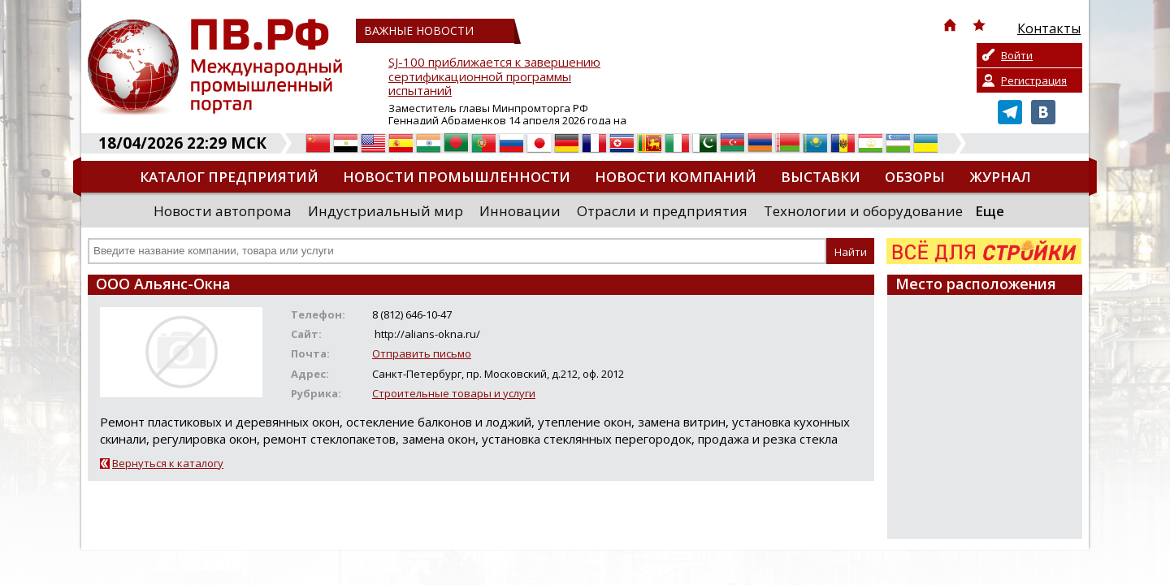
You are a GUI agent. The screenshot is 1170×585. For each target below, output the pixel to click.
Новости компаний (675, 176)
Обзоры (915, 176)
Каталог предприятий (229, 176)
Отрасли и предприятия (662, 211)
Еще (989, 211)
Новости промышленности (456, 176)
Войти (1017, 55)
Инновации (520, 211)
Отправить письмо (421, 353)
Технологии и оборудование (863, 211)
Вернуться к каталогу (167, 463)
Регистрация (1034, 80)
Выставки (820, 176)
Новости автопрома (223, 211)
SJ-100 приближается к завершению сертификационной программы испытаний (494, 76)
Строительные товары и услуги (453, 393)
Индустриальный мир (385, 211)
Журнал (1000, 176)
